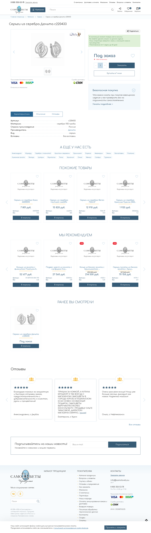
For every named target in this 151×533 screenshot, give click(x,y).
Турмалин (107, 163)
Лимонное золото (18, 163)
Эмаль (108, 159)
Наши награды (85, 504)
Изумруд (28, 159)
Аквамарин (99, 159)
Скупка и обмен (85, 487)
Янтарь (31, 163)
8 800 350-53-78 (17, 2)
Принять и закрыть (115, 528)
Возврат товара (86, 512)
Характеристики (23, 119)
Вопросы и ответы (124, 2)
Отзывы (112, 2)
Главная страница (17, 21)
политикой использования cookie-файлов (71, 528)
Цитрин (41, 163)
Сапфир (98, 163)
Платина (130, 159)
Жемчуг (88, 163)
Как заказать (84, 492)
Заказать (121, 70)
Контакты (136, 2)
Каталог (31, 21)
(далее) (83, 418)
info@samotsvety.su (120, 486)
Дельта (72, 135)
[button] (14, 56)
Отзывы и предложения (89, 489)
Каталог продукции (87, 481)
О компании (78, 2)
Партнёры (83, 501)
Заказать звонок (118, 481)
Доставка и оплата (91, 2)
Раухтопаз (51, 163)
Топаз (61, 163)
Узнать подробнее (103, 109)
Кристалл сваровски (62, 159)
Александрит (17, 159)
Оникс (80, 163)
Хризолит (70, 163)
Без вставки (119, 159)
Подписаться (127, 450)
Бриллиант (77, 159)
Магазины (104, 2)
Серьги (39, 21)
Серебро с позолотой (43, 159)
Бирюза (88, 159)
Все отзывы (134, 430)
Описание (44, 119)
